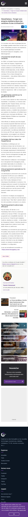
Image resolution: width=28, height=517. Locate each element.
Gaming (17, 9)
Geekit (3, 9)
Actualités (10, 9)
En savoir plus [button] (22, 510)
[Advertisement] (14, 403)
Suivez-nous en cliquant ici (9, 264)
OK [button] (14, 514)
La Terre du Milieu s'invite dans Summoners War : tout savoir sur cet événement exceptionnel (18, 303)
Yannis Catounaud (9, 285)
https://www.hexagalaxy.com (11, 249)
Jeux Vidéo (5, 256)
